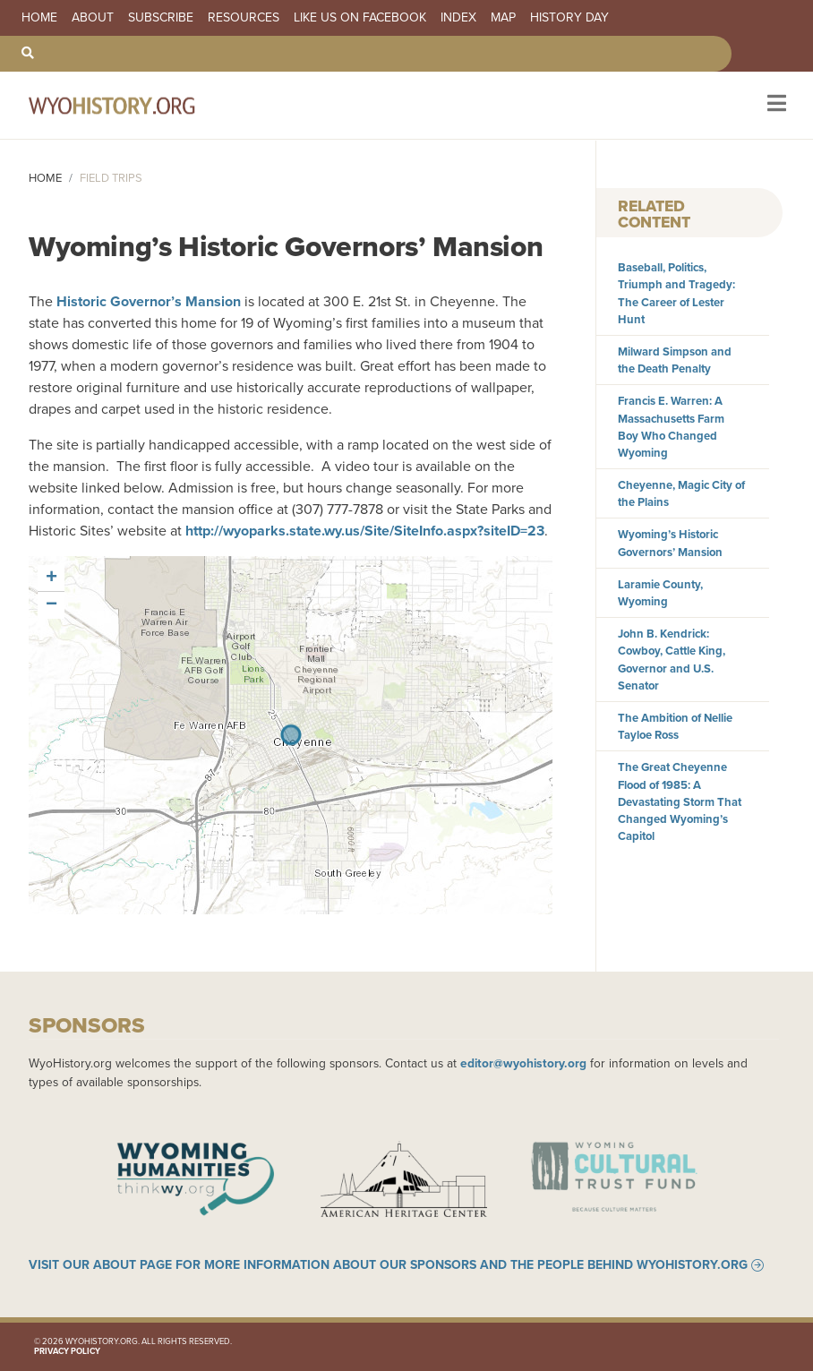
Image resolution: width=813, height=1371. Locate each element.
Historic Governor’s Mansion (148, 301)
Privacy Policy (67, 1351)
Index (458, 18)
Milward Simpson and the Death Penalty (675, 360)
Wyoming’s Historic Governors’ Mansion (670, 543)
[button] (51, 578)
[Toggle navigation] (775, 105)
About (93, 18)
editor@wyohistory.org (523, 1063)
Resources (243, 18)
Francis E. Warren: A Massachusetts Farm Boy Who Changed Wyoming (671, 426)
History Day (569, 18)
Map (503, 18)
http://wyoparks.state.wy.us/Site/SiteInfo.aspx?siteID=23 (364, 530)
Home (39, 18)
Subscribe (160, 18)
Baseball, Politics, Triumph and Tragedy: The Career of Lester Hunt (676, 293)
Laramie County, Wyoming (660, 593)
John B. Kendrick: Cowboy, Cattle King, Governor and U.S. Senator (671, 659)
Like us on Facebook (360, 18)
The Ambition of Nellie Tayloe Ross (675, 726)
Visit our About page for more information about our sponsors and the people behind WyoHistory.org (388, 1265)
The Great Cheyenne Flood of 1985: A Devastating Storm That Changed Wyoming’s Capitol (679, 801)
